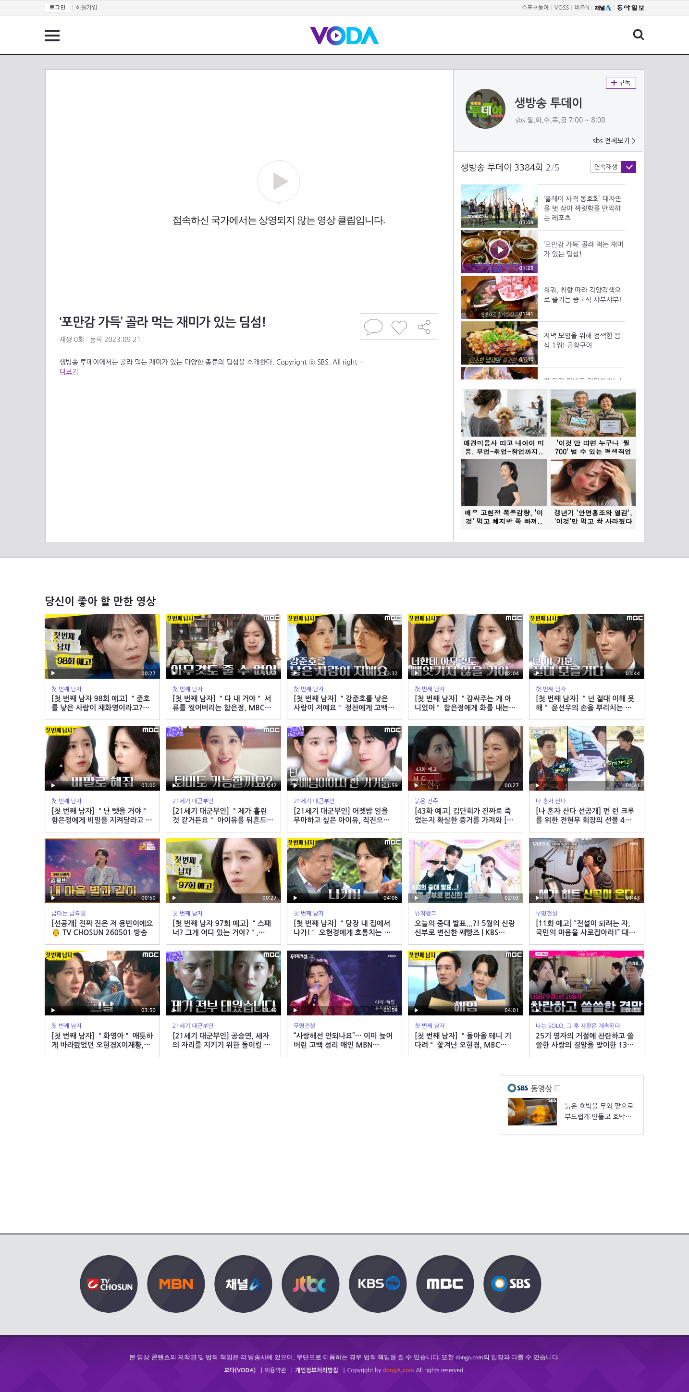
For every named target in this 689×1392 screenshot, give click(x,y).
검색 (638, 34)
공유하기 (425, 326)
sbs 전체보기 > (614, 140)
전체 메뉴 (52, 35)
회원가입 (86, 8)
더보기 (69, 371)
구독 (621, 83)
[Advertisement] (249, 415)
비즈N (582, 8)
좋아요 (399, 326)
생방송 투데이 (549, 103)
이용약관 (275, 1370)
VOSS (561, 8)
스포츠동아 (535, 8)
